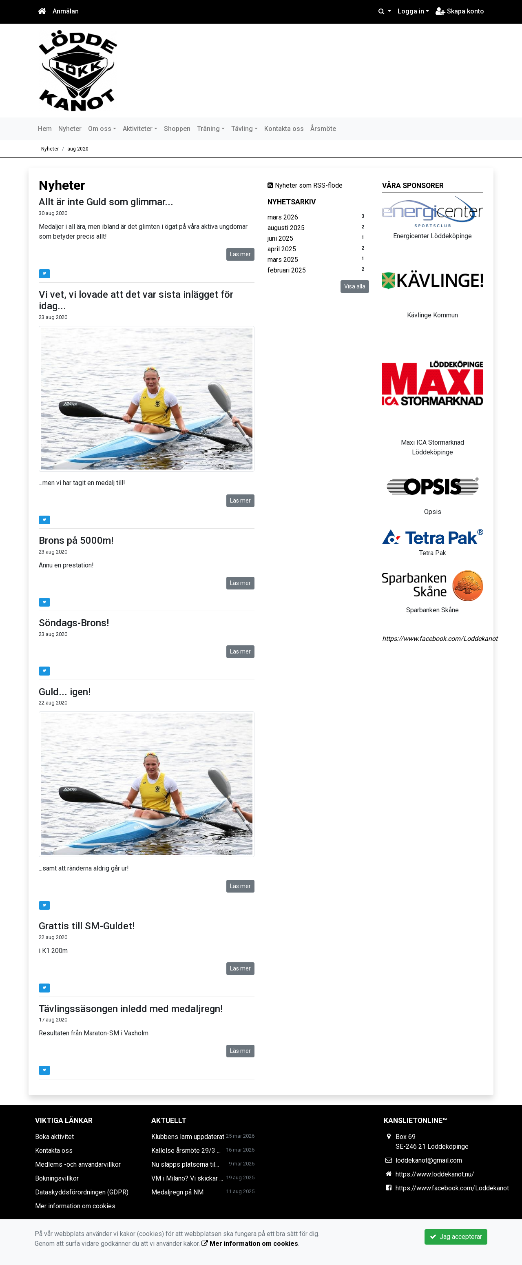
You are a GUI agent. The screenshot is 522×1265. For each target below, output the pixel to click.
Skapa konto (460, 11)
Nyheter (70, 129)
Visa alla (354, 286)
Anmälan (66, 11)
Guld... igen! (65, 692)
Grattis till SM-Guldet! (87, 926)
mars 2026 (283, 217)
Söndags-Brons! (74, 623)
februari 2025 (287, 270)
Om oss (99, 129)
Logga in (411, 11)
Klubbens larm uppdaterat (187, 1137)
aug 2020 (77, 149)
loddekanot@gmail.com (429, 1160)
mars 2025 (283, 260)
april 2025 (282, 249)
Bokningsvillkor (57, 1178)
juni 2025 (280, 238)
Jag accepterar (456, 1237)
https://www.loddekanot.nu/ (435, 1174)
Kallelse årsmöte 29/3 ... (186, 1150)
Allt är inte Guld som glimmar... (106, 202)
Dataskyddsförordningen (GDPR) (81, 1192)
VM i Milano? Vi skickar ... (187, 1178)
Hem (45, 129)
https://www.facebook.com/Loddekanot (440, 638)
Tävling (242, 129)
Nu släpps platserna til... (185, 1164)
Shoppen (177, 129)
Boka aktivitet (54, 1137)
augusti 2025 (286, 228)
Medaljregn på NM (177, 1192)
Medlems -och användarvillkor (78, 1164)
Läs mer (240, 254)
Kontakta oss (284, 129)
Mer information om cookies (75, 1206)
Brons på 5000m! (76, 540)
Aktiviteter (138, 129)
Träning (208, 129)
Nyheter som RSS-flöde (305, 185)
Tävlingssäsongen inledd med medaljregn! (131, 1009)
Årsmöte (323, 129)
